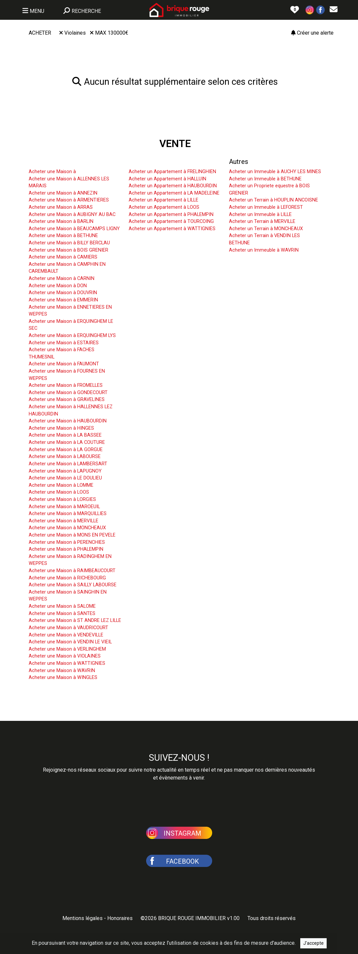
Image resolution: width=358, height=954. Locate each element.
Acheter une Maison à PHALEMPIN (66, 549)
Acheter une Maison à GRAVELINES (67, 399)
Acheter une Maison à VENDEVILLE (66, 635)
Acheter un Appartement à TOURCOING (171, 221)
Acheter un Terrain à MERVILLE (262, 221)
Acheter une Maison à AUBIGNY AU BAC (72, 214)
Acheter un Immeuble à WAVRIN (264, 250)
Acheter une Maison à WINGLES (63, 677)
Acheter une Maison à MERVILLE (63, 521)
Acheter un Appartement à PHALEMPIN (171, 214)
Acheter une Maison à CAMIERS (63, 257)
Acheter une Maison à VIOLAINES (65, 656)
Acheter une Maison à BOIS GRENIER (68, 250)
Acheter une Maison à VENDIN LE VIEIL (70, 642)
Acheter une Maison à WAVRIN (62, 670)
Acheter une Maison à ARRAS (61, 207)
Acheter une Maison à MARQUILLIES (68, 513)
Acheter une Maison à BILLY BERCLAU (69, 243)
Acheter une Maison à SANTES (62, 613)
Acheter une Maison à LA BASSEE (65, 435)
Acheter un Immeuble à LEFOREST (266, 207)
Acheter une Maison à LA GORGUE (66, 449)
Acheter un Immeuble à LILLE (260, 214)
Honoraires (120, 918)
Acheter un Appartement (164, 162)
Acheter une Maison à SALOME (62, 606)
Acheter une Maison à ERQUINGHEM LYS (72, 335)
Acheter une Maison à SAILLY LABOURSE (72, 585)
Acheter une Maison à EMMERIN (63, 300)
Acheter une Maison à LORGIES (62, 499)
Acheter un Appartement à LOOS (164, 207)
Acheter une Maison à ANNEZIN (63, 193)
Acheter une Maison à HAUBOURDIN (68, 421)
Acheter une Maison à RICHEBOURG (67, 578)
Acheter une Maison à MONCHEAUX (67, 528)
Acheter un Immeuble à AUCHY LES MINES (275, 171)
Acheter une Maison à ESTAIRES (64, 343)
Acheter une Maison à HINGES (61, 428)
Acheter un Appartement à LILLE (163, 200)
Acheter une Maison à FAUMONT (64, 364)
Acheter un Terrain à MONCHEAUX (266, 228)
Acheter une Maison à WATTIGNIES (67, 663)
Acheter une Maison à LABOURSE (65, 456)
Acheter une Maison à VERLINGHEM (67, 649)
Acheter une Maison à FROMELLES (66, 385)
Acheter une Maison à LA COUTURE (67, 442)
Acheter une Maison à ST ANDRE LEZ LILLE (75, 620)
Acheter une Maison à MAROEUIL (64, 506)
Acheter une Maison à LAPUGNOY (65, 471)
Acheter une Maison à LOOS (59, 492)
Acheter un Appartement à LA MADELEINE (174, 193)
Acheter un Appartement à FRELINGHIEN (172, 171)
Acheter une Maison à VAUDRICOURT (68, 628)
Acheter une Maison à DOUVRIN (63, 292)
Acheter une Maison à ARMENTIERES (69, 200)
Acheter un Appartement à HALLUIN (167, 179)
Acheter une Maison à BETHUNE (63, 235)
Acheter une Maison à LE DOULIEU (65, 478)
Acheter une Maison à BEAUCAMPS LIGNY (74, 228)
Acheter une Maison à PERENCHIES (67, 542)
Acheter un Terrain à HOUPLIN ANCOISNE (273, 200)
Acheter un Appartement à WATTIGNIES (172, 228)
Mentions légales (82, 918)
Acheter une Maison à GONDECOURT (68, 392)
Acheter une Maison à (52, 171)
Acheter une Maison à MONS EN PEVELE (72, 535)
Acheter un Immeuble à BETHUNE (265, 179)
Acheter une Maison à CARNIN (61, 278)
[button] (310, 9)
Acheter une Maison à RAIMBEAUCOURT (72, 570)
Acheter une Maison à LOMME (61, 485)
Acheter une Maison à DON (58, 286)
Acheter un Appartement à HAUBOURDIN (173, 186)
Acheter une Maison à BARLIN (61, 221)
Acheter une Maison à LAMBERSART (68, 464)
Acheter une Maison (58, 162)
